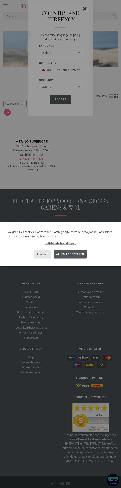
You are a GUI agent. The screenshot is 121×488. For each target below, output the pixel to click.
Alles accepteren (70, 254)
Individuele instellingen (60, 243)
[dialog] (60, 244)
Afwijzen (42, 254)
